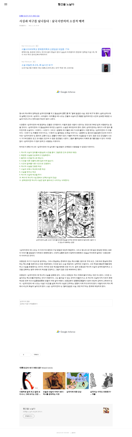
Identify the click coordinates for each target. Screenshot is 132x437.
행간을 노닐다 (66, 4)
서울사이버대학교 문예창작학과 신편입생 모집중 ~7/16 (45, 49)
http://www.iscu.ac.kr (28, 46)
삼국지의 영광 (25, 301)
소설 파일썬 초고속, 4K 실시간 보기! (37, 65)
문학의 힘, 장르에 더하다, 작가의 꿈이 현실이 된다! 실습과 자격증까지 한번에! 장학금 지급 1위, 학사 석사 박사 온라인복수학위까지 (59, 53)
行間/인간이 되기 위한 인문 (29, 16)
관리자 (73, 433)
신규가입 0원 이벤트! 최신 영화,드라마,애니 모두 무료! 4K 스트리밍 (47, 68)
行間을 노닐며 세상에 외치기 (32, 412)
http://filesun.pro (27, 61)
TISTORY (66, 433)
